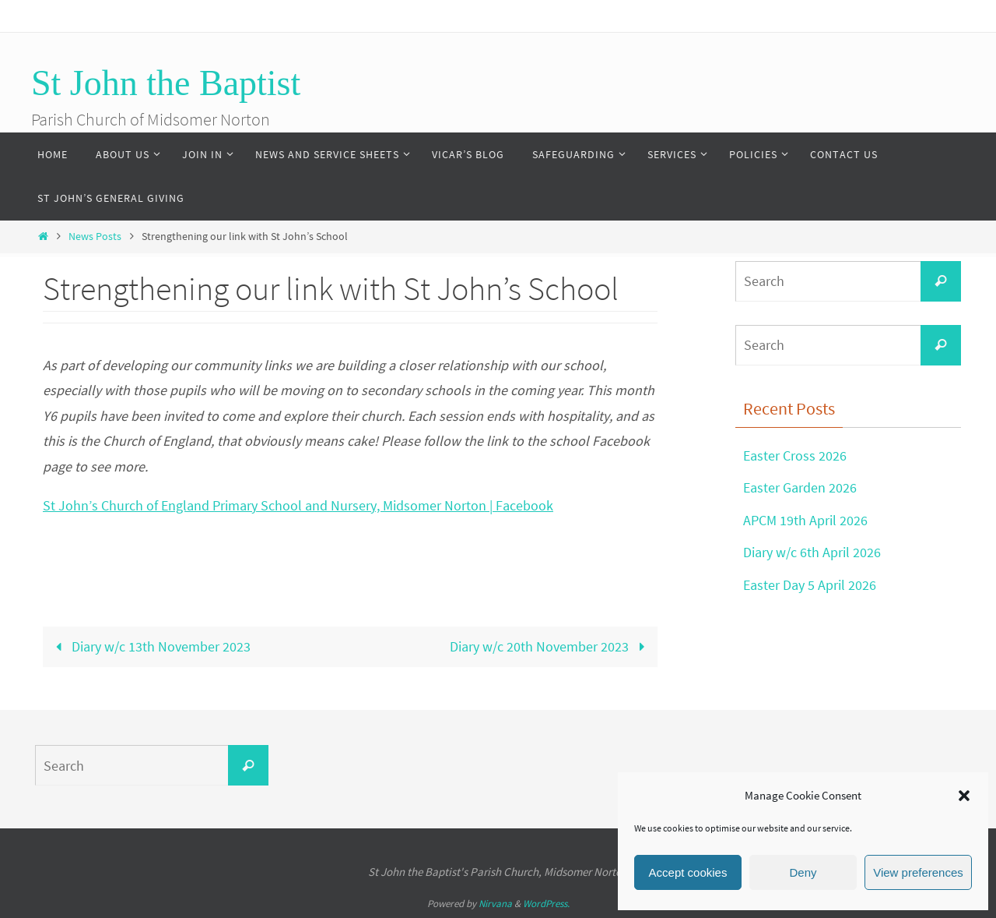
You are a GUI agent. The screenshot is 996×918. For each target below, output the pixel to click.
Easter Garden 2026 (800, 487)
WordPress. (546, 903)
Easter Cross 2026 (795, 455)
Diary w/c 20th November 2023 (550, 646)
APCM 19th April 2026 (805, 520)
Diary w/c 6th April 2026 (812, 552)
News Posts (94, 236)
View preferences (918, 872)
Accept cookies (688, 872)
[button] (964, 795)
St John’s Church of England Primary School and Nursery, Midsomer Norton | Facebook (298, 505)
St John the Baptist (165, 83)
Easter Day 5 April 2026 (809, 585)
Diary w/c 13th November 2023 (150, 646)
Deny (802, 872)
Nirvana (495, 903)
